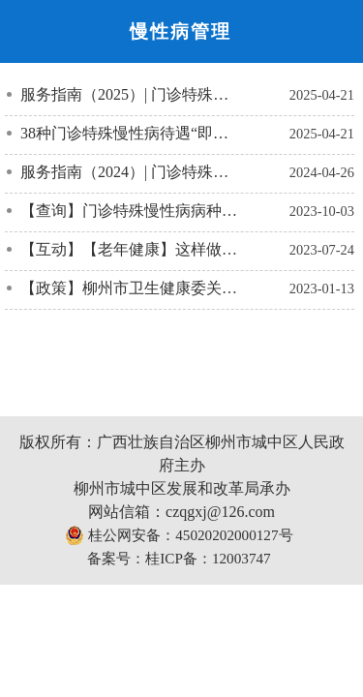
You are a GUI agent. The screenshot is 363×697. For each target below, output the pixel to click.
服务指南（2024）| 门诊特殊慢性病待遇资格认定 (131, 172)
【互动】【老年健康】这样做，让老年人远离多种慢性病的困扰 (131, 249)
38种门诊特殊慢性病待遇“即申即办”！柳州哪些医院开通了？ (131, 133)
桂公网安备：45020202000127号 (178, 535)
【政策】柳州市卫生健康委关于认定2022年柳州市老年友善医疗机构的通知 (131, 288)
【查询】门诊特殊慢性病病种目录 (131, 210)
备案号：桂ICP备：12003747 (178, 558)
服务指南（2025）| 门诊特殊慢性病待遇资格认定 (131, 94)
